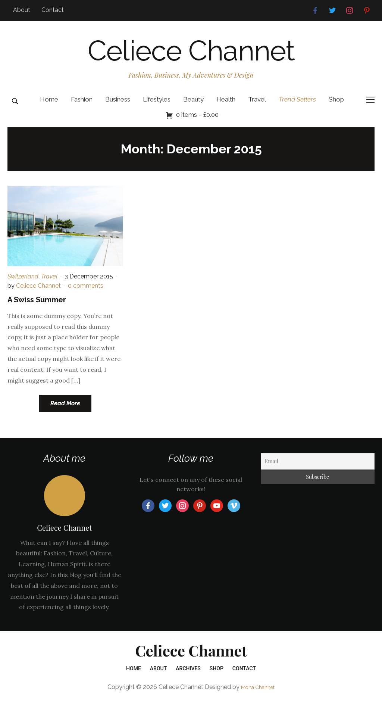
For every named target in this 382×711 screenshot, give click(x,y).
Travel (257, 107)
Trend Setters (297, 107)
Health (225, 107)
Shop (336, 107)
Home (49, 107)
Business (117, 107)
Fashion (82, 107)
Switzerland (22, 284)
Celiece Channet (191, 54)
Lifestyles (156, 107)
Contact (52, 9)
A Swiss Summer (36, 307)
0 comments (85, 293)
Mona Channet (258, 694)
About (21, 9)
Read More (65, 411)
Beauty (193, 107)
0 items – (197, 122)
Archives (188, 677)
